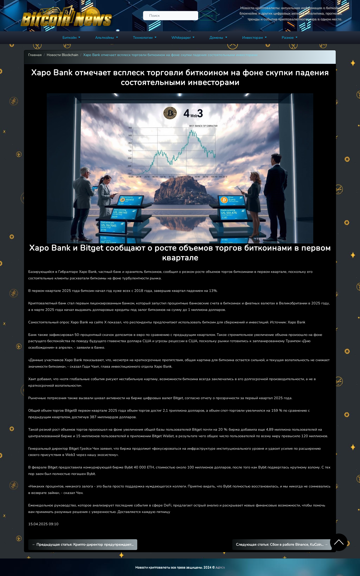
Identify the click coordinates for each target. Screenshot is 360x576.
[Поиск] (170, 15)
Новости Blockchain (62, 55)
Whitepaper (182, 37)
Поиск (207, 15)
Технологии (143, 37)
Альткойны (105, 37)
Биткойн (70, 37)
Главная (35, 55)
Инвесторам (253, 37)
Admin (220, 567)
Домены (217, 37)
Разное (288, 37)
